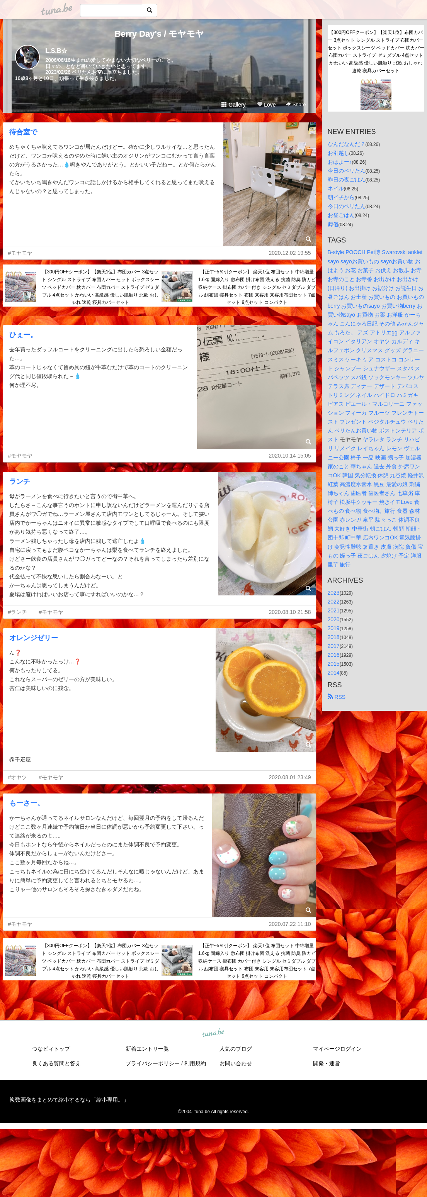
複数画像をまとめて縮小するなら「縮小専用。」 (69, 1100)
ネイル (336, 188)
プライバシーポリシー (153, 1063)
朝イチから (341, 197)
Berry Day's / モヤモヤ (159, 34)
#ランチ (17, 612)
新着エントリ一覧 (147, 1049)
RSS (337, 697)
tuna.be (213, 1033)
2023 (334, 593)
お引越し (338, 153)
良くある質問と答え (56, 1063)
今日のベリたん (347, 171)
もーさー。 (26, 803)
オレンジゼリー (33, 638)
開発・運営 (326, 1063)
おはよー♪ (340, 162)
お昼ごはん (341, 215)
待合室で (23, 132)
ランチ (19, 481)
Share (296, 104)
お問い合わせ (235, 1063)
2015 (334, 664)
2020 (334, 619)
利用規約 (195, 1063)
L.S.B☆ (57, 50)
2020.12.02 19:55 (290, 253)
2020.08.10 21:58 (290, 612)
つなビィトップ (51, 1049)
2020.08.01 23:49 (290, 777)
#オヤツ (17, 777)
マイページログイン (337, 1049)
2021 (334, 610)
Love (266, 105)
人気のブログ (235, 1049)
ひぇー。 (23, 335)
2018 (334, 637)
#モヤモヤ (20, 253)
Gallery (233, 105)
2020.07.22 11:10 (290, 924)
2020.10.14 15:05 (290, 456)
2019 (334, 628)
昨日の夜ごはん (347, 179)
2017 (334, 646)
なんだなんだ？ (347, 144)
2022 (334, 601)
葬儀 (333, 224)
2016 (334, 655)
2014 (334, 673)
